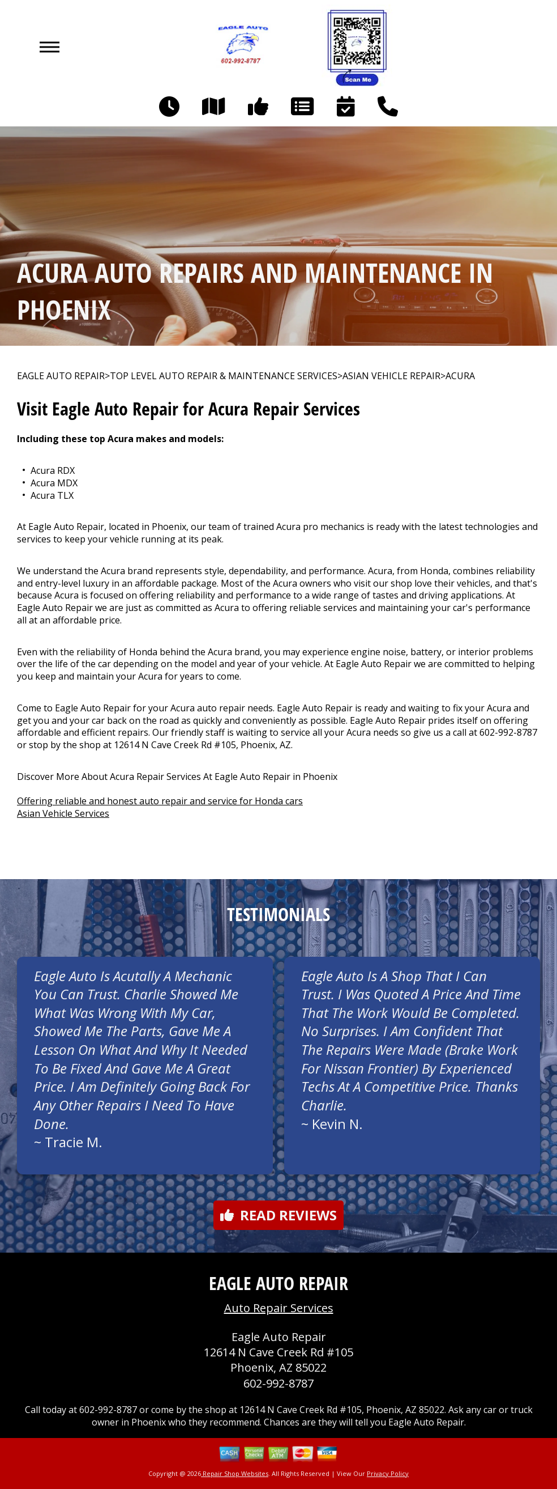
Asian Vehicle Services (63, 813)
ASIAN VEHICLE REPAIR (391, 376)
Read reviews (278, 1215)
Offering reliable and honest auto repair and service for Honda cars (160, 801)
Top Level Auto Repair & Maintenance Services (223, 376)
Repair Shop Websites (234, 1473)
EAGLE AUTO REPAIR (61, 376)
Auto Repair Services (278, 1308)
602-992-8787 (508, 732)
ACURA (460, 376)
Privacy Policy (388, 1473)
